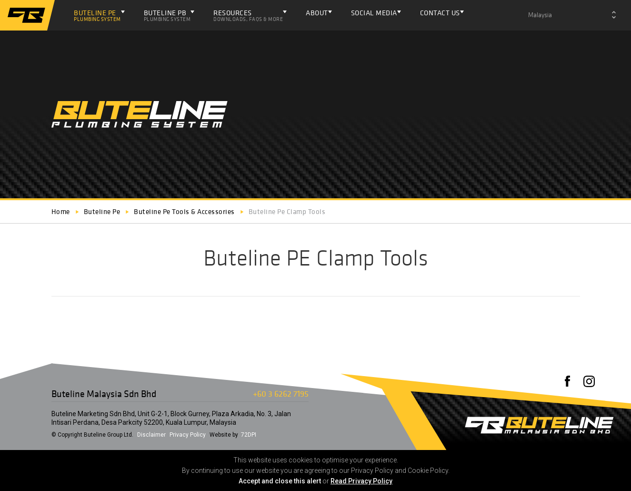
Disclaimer (151, 434)
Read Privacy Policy (361, 481)
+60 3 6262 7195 (281, 393)
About (317, 12)
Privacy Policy (188, 434)
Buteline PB (167, 15)
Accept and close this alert (280, 481)
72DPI (248, 434)
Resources (248, 15)
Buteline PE (97, 15)
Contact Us (440, 12)
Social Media (374, 12)
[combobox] (572, 15)
